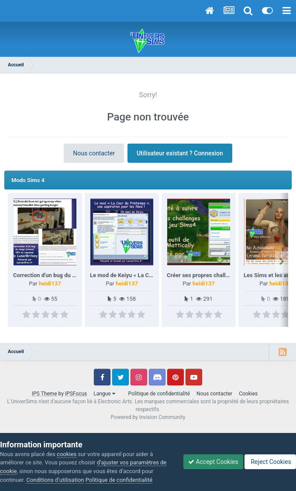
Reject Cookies (270, 461)
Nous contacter (94, 153)
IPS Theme (44, 394)
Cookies (248, 394)
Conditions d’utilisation (55, 480)
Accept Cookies (213, 461)
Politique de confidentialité (159, 394)
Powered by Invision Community (148, 417)
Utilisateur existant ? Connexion (180, 153)
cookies (66, 454)
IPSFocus (76, 394)
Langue (104, 394)
